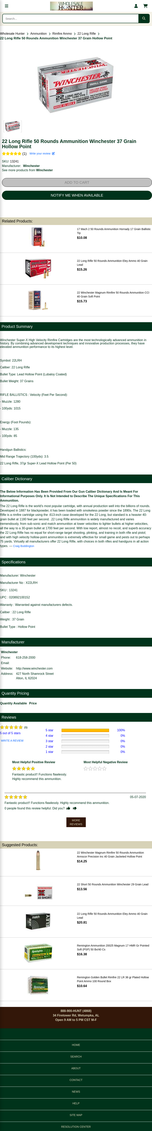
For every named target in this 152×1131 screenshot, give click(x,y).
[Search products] (70, 18)
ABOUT (76, 1068)
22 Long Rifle (86, 33)
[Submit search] (143, 18)
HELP (76, 1103)
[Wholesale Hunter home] (71, 6)
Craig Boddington (23, 546)
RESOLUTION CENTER (76, 1126)
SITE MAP (76, 1115)
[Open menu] (6, 6)
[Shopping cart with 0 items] (145, 6)
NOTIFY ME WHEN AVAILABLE (77, 195)
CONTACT (76, 1080)
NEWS (76, 1091)
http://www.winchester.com (34, 668)
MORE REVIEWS (76, 822)
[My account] (136, 6)
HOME (76, 1044)
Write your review (42, 153)
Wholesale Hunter (12, 33)
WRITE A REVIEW (12, 740)
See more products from (27, 170)
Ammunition (38, 33)
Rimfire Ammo (62, 33)
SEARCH (76, 1056)
